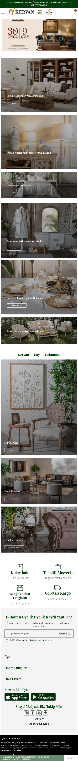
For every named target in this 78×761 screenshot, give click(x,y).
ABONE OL (65, 633)
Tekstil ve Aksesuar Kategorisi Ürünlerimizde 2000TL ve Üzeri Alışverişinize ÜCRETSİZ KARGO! (39, 3)
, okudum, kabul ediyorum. (29, 640)
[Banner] (39, 85)
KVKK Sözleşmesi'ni (19, 640)
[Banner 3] (39, 35)
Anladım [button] (71, 758)
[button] (36, 49)
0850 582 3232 (39, 723)
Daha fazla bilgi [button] (23, 759)
